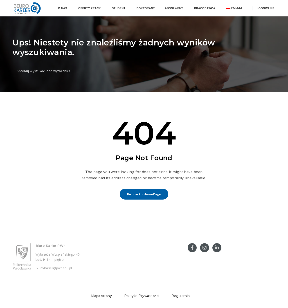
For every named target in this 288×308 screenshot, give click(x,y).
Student (118, 8)
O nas (62, 8)
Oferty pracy (89, 8)
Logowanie (265, 8)
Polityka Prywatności (141, 296)
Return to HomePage (144, 194)
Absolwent (174, 8)
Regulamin (180, 296)
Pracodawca (204, 8)
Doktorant (146, 8)
